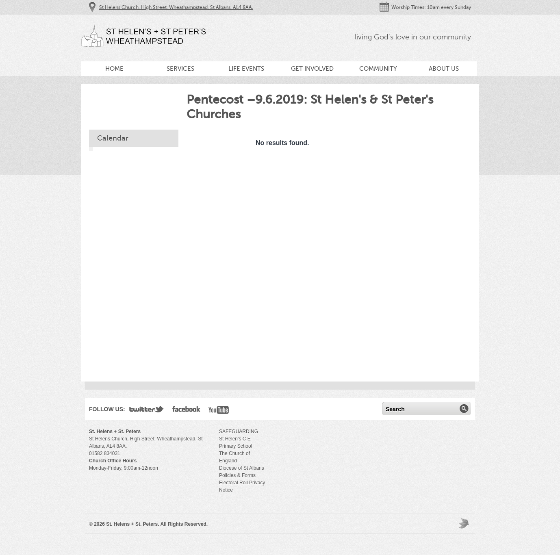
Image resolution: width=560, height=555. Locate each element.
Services (180, 68)
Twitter (146, 411)
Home (114, 68)
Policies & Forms (237, 475)
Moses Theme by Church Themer (465, 523)
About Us (444, 68)
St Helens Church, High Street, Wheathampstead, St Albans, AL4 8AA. (176, 7)
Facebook (186, 411)
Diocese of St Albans (241, 468)
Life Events (246, 68)
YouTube (218, 411)
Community (378, 68)
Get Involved (312, 68)
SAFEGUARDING (238, 431)
